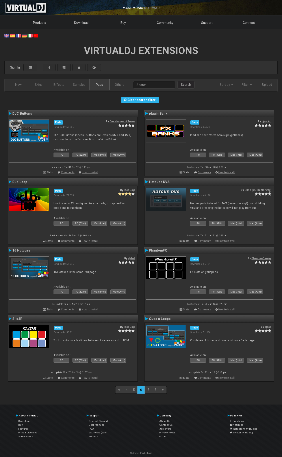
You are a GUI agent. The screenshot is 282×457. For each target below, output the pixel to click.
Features (23, 428)
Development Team (122, 121)
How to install (90, 172)
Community (165, 22)
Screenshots (25, 436)
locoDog (129, 190)
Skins (39, 85)
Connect (249, 22)
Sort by (226, 85)
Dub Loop (19, 182)
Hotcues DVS (159, 182)
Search (186, 85)
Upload (267, 85)
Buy (123, 22)
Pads (99, 85)
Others (119, 85)
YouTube (236, 424)
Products (39, 22)
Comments (67, 172)
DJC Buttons (22, 114)
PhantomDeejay (261, 258)
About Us (164, 421)
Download (81, 22)
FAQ (91, 428)
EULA (162, 436)
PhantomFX (158, 250)
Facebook (237, 421)
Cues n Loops (160, 319)
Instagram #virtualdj (243, 428)
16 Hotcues (21, 250)
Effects (59, 85)
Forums (93, 436)
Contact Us (166, 424)
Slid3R (17, 319)
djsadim (266, 121)
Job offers (165, 428)
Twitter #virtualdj (241, 432)
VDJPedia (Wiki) (98, 432)
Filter (247, 85)
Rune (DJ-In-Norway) (258, 190)
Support (207, 22)
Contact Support (98, 421)
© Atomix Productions (141, 453)
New (18, 85)
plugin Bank (158, 114)
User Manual (96, 424)
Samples (79, 85)
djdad (131, 258)
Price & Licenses (27, 432)
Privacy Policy (167, 432)
